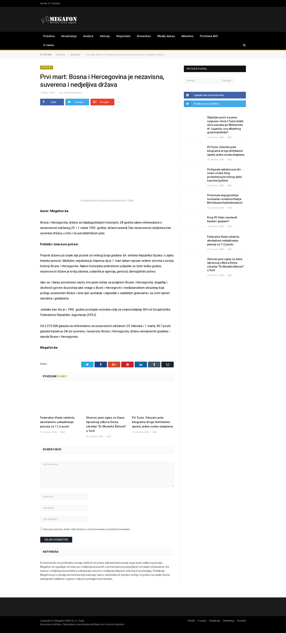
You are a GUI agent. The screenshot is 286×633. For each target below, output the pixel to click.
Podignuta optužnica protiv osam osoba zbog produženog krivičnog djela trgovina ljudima (224, 175)
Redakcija (214, 620)
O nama (48, 45)
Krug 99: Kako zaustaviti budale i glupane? (222, 219)
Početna (49, 36)
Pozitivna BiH (209, 36)
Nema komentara (70, 92)
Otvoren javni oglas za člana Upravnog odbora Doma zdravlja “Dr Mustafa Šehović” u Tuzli (225, 265)
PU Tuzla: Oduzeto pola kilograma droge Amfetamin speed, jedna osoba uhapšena (152, 422)
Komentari (144, 36)
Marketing (228, 620)
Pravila (191, 620)
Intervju (105, 36)
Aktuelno (187, 36)
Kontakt (241, 620)
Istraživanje (69, 36)
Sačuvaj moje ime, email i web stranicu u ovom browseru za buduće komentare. (86, 529)
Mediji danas (166, 36)
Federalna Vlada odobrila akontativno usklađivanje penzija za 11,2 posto (57, 422)
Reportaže (123, 36)
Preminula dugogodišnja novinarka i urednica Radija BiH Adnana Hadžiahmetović (224, 199)
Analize (88, 36)
